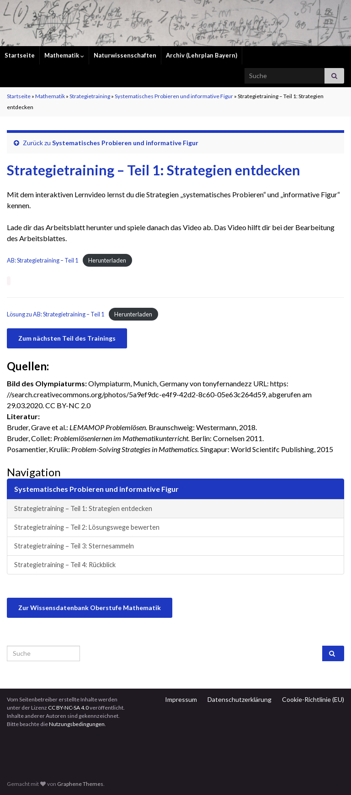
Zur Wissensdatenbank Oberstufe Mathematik (89, 607)
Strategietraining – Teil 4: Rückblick (65, 565)
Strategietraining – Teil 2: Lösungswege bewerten (87, 527)
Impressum (181, 699)
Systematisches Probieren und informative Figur (174, 96)
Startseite (20, 55)
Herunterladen (107, 260)
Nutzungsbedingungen (77, 724)
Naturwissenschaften (125, 55)
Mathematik (64, 55)
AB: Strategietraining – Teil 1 (42, 260)
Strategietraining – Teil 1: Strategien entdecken (83, 508)
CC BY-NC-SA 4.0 (68, 707)
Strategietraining (89, 96)
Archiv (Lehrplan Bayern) (201, 55)
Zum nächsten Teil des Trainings (67, 338)
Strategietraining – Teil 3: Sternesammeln (74, 546)
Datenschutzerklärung (239, 699)
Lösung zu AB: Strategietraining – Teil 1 (55, 314)
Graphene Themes (80, 783)
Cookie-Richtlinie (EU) (313, 699)
